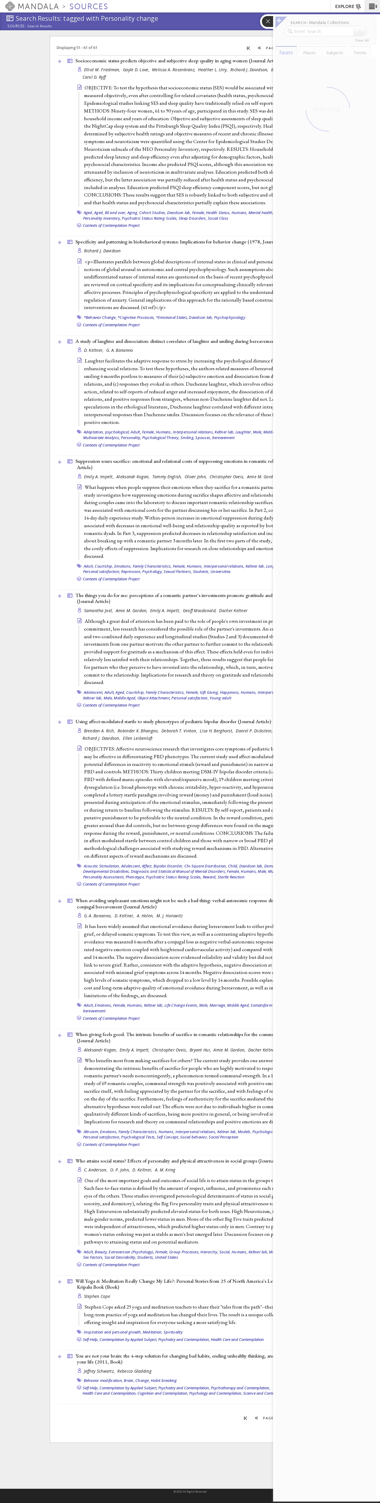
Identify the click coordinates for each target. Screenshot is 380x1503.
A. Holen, (146, 915)
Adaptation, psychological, (107, 432)
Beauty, (101, 1252)
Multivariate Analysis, (101, 437)
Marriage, (218, 1005)
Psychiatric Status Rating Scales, (150, 218)
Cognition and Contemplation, (162, 1393)
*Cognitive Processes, (136, 317)
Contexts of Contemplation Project (111, 225)
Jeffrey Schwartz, (100, 1371)
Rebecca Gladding (134, 1371)
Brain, (129, 1380)
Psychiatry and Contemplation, (184, 1339)
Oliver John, (196, 476)
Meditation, (153, 1332)
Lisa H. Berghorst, (217, 731)
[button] (372, 6)
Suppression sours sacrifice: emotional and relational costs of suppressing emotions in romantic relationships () (193, 464)
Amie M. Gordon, (263, 476)
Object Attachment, (154, 698)
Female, (198, 212)
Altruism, (91, 1131)
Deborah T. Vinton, (180, 731)
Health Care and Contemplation (237, 1339)
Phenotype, (135, 877)
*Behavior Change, (100, 317)
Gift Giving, (209, 692)
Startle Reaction (231, 877)
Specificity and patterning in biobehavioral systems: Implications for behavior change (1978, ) (184, 241)
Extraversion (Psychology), (131, 1252)
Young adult (220, 698)
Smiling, (187, 437)
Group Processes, (184, 1252)
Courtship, (104, 566)
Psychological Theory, (161, 437)
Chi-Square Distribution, (205, 866)
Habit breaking (164, 1380)
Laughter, (243, 432)
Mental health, (261, 212)
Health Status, (218, 212)
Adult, (136, 432)
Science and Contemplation (266, 1393)
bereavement (223, 437)
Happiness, (230, 692)
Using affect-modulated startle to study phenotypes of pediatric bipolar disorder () (173, 721)
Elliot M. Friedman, (103, 69)
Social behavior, (194, 1137)
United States (166, 1257)
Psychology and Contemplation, (215, 1393)
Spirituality (173, 1332)
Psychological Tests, (138, 1137)
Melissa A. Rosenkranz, (174, 69)
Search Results (39, 26)
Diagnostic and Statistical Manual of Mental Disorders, (178, 871)
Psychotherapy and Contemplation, (240, 1387)
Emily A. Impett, (99, 476)
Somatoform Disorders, (271, 1005)
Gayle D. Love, (137, 69)
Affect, (147, 866)
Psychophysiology (229, 317)
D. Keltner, (94, 350)
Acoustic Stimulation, (102, 866)
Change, (142, 1380)
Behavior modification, (103, 1380)
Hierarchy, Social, (215, 1252)
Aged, (88, 212)
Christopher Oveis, (228, 476)
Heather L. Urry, (213, 69)
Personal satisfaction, (102, 571)
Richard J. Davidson (102, 251)
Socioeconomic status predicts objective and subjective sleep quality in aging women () (178, 60)
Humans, (240, 212)
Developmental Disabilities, (106, 871)
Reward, (210, 877)
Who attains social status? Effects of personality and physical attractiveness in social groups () (183, 1160)
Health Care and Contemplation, (110, 1393)
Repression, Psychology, (142, 571)
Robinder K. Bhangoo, (139, 731)
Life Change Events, (181, 1005)
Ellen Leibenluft (138, 738)
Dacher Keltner (233, 610)
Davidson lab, (179, 212)
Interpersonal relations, (193, 432)
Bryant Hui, (201, 1050)
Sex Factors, (93, 1257)
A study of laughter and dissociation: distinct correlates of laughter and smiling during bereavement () (193, 341)
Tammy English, (167, 476)
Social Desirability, (120, 1257)
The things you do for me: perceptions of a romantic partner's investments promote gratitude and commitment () (187, 598)
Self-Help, (91, 1339)
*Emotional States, (172, 317)
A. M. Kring (165, 1170)
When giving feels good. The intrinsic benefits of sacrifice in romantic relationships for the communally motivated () (190, 1037)
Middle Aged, (125, 698)
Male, (257, 432)
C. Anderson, (96, 1170)
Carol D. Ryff (94, 77)
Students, (201, 571)
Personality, (131, 437)
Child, (233, 866)
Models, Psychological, (257, 1131)
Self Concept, (168, 1137)
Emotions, (123, 566)
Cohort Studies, (152, 212)
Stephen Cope (97, 1296)
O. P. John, (120, 1170)
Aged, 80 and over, (110, 212)
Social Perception (223, 1137)
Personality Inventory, (102, 218)
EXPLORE (348, 7)
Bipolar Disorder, (168, 866)
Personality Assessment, (104, 877)
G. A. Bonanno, (98, 915)
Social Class (218, 218)
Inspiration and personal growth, (113, 1332)
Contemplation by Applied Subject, (128, 1339)
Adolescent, (94, 692)
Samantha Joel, (99, 610)
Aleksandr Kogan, (133, 476)
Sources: (16, 26)
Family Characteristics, (152, 566)
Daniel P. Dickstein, (255, 731)
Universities (220, 571)
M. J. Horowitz (169, 915)
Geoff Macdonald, (200, 610)
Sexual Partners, (178, 571)
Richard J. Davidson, (250, 69)
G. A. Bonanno (119, 350)
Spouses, (203, 437)
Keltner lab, (224, 432)
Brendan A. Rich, (100, 731)
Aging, (132, 212)
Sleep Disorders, (193, 218)
